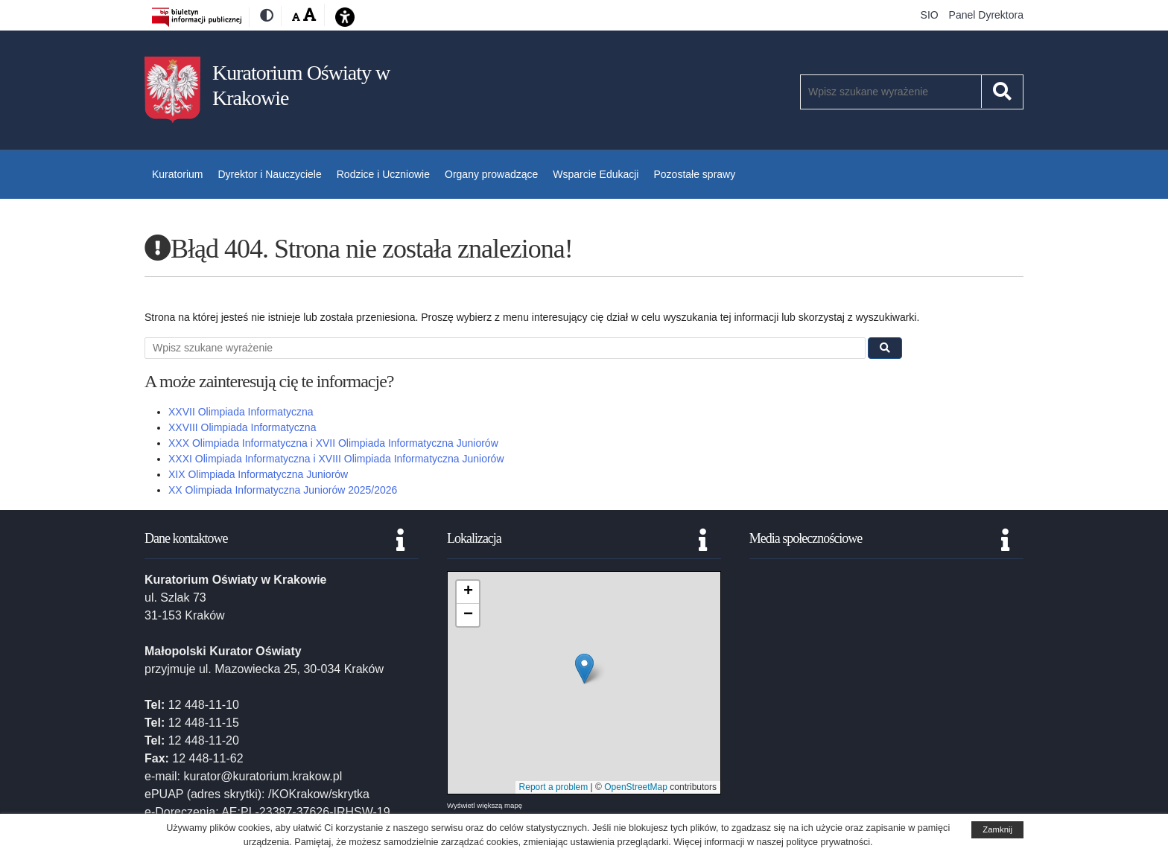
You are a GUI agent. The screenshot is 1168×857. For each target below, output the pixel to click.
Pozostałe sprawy (694, 174)
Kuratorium (177, 174)
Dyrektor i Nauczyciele (269, 174)
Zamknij (997, 829)
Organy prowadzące (491, 174)
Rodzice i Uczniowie (383, 174)
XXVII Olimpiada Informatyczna (241, 412)
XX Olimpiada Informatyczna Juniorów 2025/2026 (282, 490)
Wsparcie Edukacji (595, 174)
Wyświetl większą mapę (484, 805)
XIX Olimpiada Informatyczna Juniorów (258, 474)
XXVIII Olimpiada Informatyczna (242, 427)
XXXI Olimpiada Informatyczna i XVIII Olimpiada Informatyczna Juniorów (336, 459)
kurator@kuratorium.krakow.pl (262, 776)
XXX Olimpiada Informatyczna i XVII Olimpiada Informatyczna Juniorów (333, 443)
